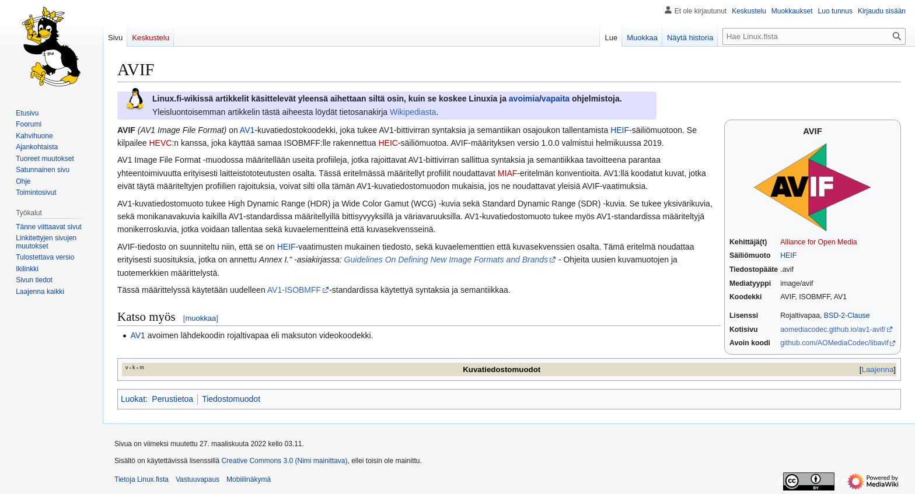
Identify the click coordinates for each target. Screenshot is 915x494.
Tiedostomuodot (231, 399)
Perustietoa (172, 399)
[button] (40, 292)
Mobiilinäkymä (248, 479)
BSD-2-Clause (847, 315)
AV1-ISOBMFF (294, 290)
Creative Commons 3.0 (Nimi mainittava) (284, 461)
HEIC (387, 143)
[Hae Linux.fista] (814, 36)
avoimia (524, 98)
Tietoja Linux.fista (141, 479)
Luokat (133, 399)
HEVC (160, 143)
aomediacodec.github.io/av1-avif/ (832, 329)
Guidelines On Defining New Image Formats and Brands (446, 259)
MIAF (507, 173)
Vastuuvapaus (197, 479)
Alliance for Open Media (818, 242)
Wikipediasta (413, 112)
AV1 (247, 130)
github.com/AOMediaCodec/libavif (834, 343)
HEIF (788, 255)
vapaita (556, 98)
